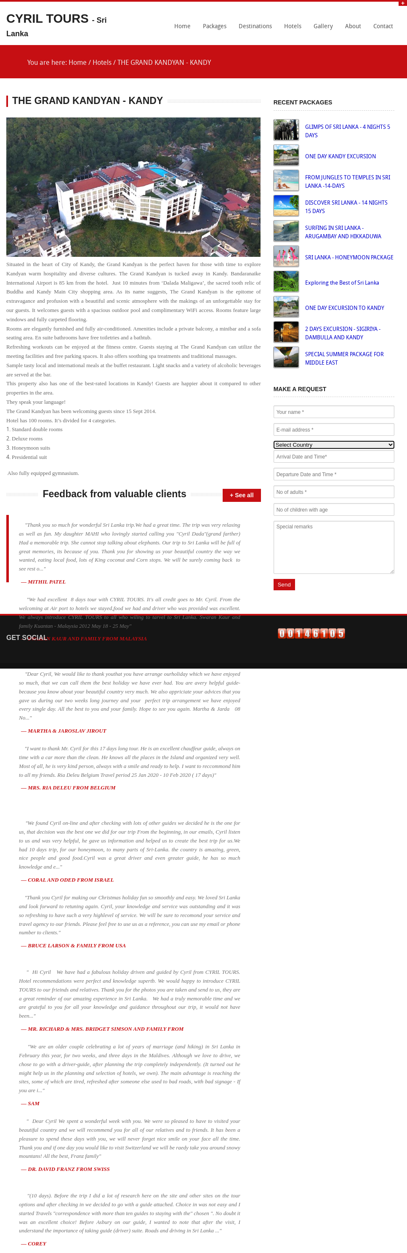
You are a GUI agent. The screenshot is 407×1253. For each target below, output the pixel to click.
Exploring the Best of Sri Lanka (342, 283)
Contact (383, 27)
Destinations (255, 27)
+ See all (241, 495)
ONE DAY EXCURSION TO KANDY (344, 308)
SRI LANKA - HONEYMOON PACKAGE (349, 258)
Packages (214, 27)
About (353, 27)
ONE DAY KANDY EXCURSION (340, 157)
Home (182, 27)
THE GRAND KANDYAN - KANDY (164, 63)
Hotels (292, 27)
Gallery (323, 27)
